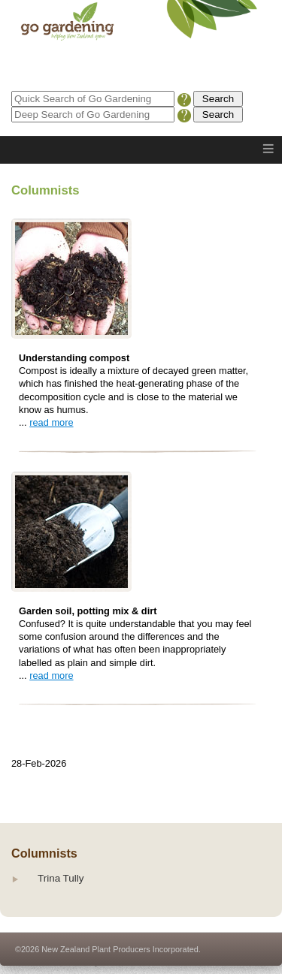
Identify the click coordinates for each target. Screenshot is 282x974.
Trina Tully (60, 878)
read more (51, 422)
